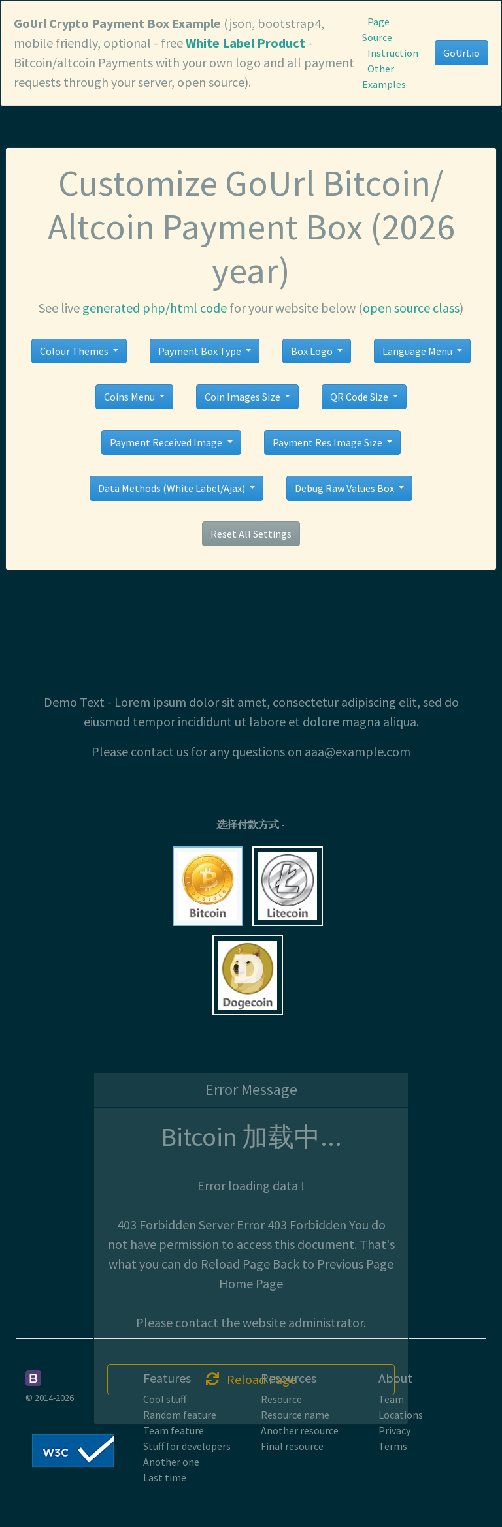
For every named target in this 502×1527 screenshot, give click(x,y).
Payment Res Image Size (328, 442)
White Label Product (245, 43)
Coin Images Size (243, 396)
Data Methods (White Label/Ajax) (172, 488)
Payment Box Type (200, 351)
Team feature (173, 1430)
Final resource (292, 1446)
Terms (392, 1446)
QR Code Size (360, 396)
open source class (411, 308)
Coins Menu (130, 396)
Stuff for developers (187, 1446)
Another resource (300, 1430)
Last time (164, 1477)
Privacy (394, 1430)
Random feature (179, 1414)
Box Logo (313, 351)
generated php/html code (154, 308)
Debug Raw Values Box (345, 488)
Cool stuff (164, 1399)
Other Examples (384, 76)
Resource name (295, 1414)
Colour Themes (75, 351)
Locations (400, 1414)
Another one (171, 1461)
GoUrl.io (461, 52)
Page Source (377, 29)
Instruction (392, 52)
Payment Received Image (167, 442)
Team (391, 1399)
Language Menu (418, 351)
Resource (281, 1399)
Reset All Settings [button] (251, 533)
